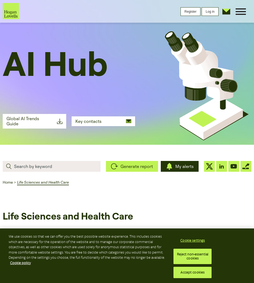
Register (191, 12)
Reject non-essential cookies (193, 257)
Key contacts (88, 121)
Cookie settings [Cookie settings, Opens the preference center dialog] (192, 242)
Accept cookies (193, 274)
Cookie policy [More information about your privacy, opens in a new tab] (20, 264)
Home (8, 182)
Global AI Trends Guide (22, 121)
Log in (210, 12)
